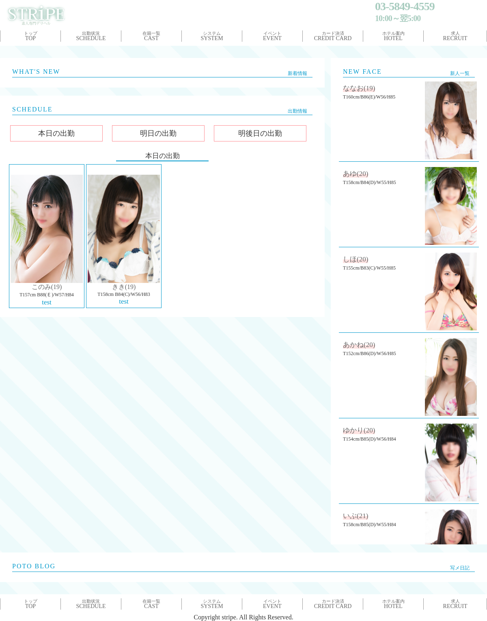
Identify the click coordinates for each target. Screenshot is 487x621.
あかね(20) (359, 345)
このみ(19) (47, 286)
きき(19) (124, 286)
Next (476, 49)
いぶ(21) (355, 516)
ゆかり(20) (359, 430)
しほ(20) (355, 259)
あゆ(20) (355, 174)
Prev (10, 49)
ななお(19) (359, 88)
